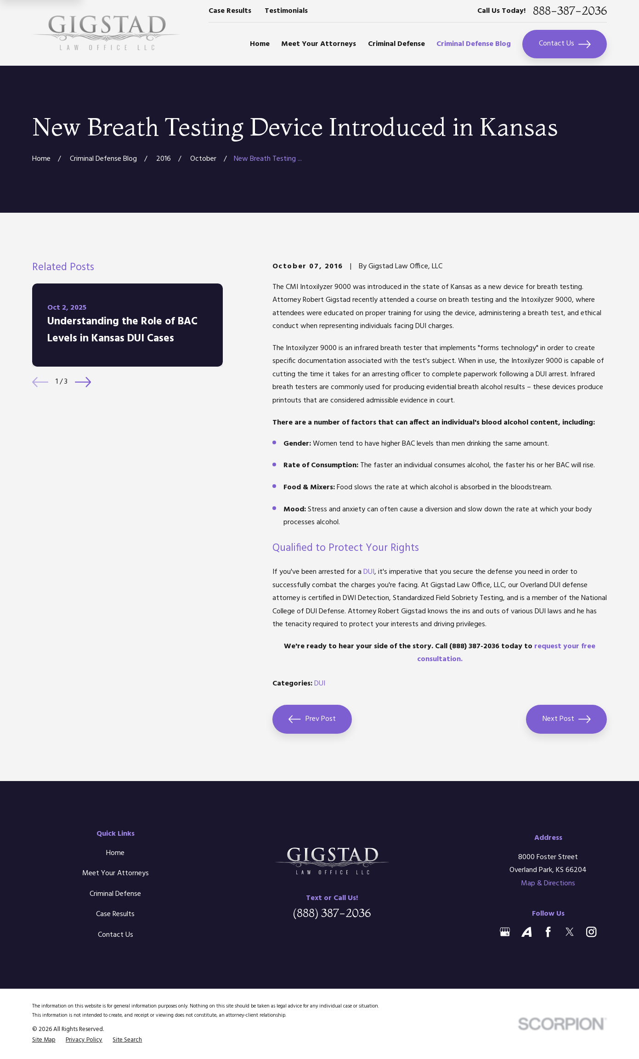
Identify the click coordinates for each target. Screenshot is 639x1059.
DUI (368, 572)
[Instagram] (591, 932)
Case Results (230, 11)
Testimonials (286, 11)
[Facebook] (548, 932)
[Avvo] (526, 932)
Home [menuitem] (260, 44)
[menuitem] (44, 1040)
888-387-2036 (570, 11)
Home (115, 853)
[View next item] (83, 382)
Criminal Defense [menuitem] (396, 44)
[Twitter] (570, 932)
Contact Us (565, 44)
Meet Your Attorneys (115, 873)
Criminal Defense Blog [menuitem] (473, 44)
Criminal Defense (115, 894)
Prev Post (311, 719)
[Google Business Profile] (505, 932)
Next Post (567, 719)
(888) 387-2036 (332, 913)
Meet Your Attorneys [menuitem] (318, 44)
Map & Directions (548, 883)
